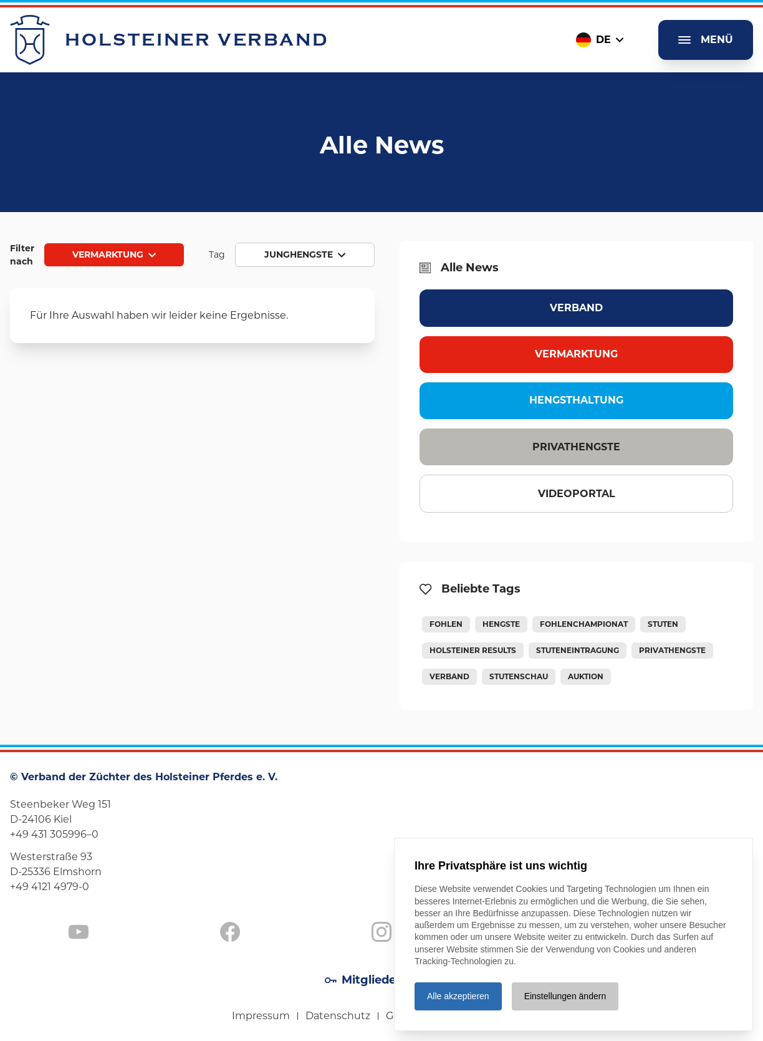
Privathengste (576, 447)
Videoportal (576, 494)
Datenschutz (337, 1016)
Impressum (261, 1016)
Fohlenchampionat (584, 624)
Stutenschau (518, 676)
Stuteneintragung (577, 650)
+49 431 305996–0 (54, 834)
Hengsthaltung (576, 400)
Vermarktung (576, 354)
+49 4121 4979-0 (49, 887)
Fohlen (446, 624)
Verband (576, 308)
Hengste (501, 624)
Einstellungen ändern (565, 996)
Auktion (585, 676)
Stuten (663, 624)
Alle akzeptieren (458, 996)
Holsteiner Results (472, 650)
